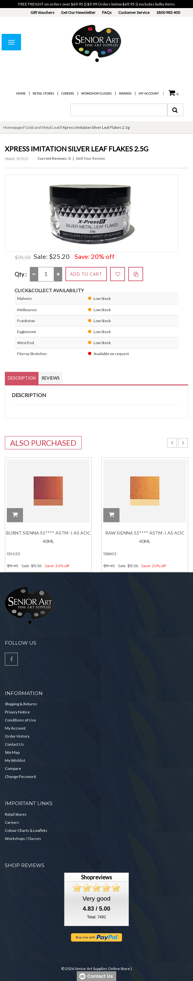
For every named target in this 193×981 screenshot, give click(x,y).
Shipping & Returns (21, 703)
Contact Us (14, 744)
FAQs (107, 12)
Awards (125, 93)
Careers (67, 93)
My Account (149, 93)
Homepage (12, 127)
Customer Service (134, 12)
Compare (13, 768)
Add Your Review (90, 158)
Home (21, 93)
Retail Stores (43, 93)
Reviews (51, 378)
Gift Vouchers (42, 12)
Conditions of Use (20, 720)
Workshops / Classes (23, 838)
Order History (17, 736)
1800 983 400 (168, 12)
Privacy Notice (17, 712)
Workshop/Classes (96, 93)
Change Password (20, 776)
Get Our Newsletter (78, 12)
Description (22, 378)
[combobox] (118, 110)
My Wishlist (15, 760)
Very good (96, 898)
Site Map (12, 752)
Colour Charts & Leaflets (26, 830)
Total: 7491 (96, 917)
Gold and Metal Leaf (42, 127)
